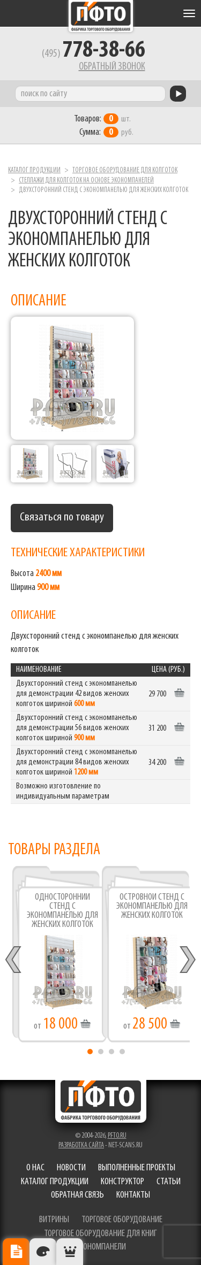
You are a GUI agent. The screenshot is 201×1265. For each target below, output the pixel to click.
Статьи (169, 1182)
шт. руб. (103, 126)
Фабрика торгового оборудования (101, 16)
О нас (35, 1168)
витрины (54, 1220)
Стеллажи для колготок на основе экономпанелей (86, 180)
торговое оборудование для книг (100, 1234)
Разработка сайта (81, 1145)
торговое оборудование (121, 1220)
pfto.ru (117, 1136)
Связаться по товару (62, 517)
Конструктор (122, 1182)
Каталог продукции (34, 170)
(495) (93, 54)
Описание (16, 1251)
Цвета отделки (42, 1251)
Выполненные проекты (136, 1168)
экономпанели (101, 1247)
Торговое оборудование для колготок (124, 170)
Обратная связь (77, 1195)
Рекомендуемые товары (69, 1251)
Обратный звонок (112, 67)
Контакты (133, 1195)
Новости (71, 1168)
